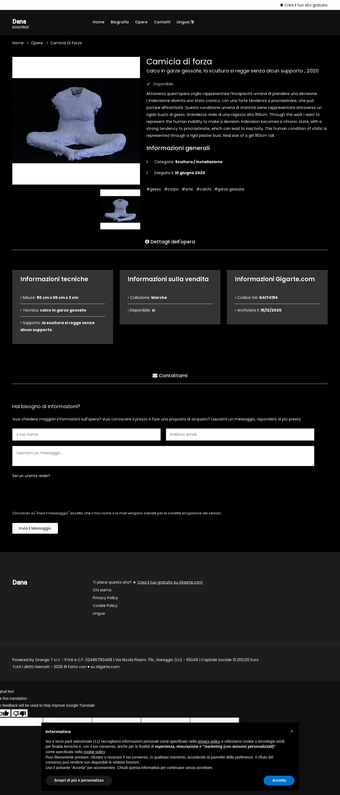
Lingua (185, 22)
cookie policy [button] (94, 752)
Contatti (162, 22)
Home (98, 22)
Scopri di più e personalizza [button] (79, 780)
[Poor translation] (19, 713)
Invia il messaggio (35, 529)
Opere (141, 22)
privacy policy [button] (209, 741)
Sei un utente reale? (31, 476)
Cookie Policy (105, 606)
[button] (291, 731)
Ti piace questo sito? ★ (148, 582)
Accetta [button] (279, 780)
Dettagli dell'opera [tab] (170, 241)
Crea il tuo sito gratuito (304, 5)
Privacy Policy (105, 598)
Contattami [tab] (170, 375)
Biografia (120, 22)
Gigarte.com (108, 667)
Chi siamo (102, 590)
